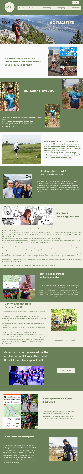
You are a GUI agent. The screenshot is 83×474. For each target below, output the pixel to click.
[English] (75, 2)
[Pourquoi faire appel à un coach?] (64, 340)
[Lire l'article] (66, 370)
